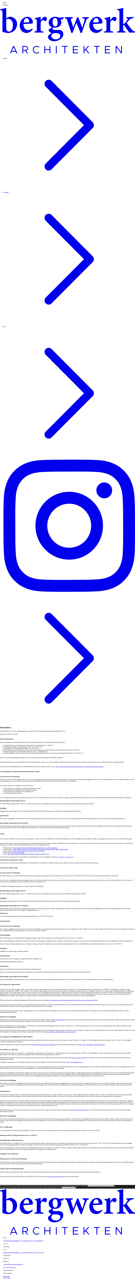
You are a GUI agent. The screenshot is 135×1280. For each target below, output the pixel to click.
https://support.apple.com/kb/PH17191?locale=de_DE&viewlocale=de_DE (28, 854)
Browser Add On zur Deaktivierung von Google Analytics (60, 1032)
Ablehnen (98, 1186)
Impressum (6, 1276)
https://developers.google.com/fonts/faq (45, 1044)
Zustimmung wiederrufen (66, 857)
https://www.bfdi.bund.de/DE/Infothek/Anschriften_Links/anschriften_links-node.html (79, 766)
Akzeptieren (91, 1186)
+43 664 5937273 (37, 1241)
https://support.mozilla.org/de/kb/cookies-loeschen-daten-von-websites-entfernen (35, 848)
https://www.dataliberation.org (74, 1062)
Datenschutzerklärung (107, 1186)
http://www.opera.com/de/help (16, 852)
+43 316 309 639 (25, 1252)
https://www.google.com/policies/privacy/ (93, 1044)
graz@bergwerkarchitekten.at (11, 1252)
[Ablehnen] (114, 1186)
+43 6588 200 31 (26, 1241)
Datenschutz (6, 1278)
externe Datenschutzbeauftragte (57, 1176)
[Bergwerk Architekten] (67, 53)
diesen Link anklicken (58, 1019)
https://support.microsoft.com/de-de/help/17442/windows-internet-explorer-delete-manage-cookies (41, 849)
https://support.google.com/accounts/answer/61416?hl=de (29, 851)
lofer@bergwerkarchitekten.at (11, 1241)
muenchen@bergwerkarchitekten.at (13, 1264)
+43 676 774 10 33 (37, 1252)
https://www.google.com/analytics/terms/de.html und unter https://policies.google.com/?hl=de (71, 1000)
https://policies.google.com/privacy (78, 1057)
